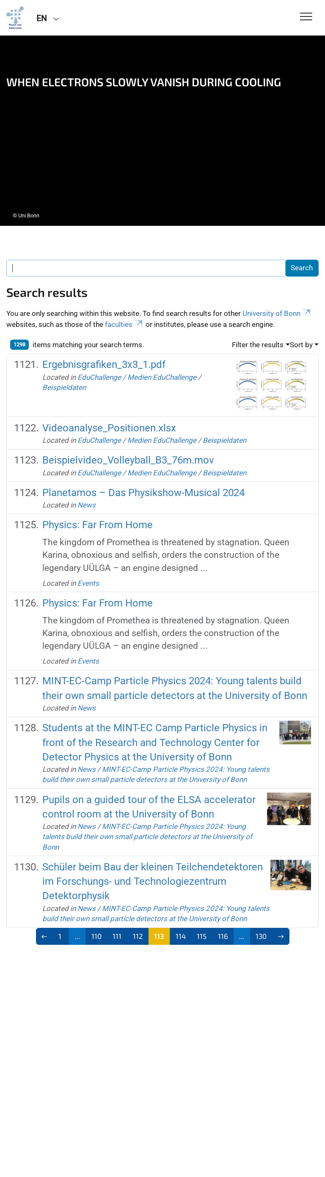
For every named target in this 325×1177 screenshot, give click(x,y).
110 (96, 936)
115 (202, 936)
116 (223, 936)
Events (88, 583)
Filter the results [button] (258, 344)
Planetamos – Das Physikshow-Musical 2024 (143, 493)
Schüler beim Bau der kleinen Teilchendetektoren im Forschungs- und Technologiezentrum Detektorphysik (152, 881)
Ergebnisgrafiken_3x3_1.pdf (103, 364)
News (86, 505)
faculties (124, 324)
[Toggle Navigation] (306, 17)
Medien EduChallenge (161, 377)
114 (181, 936)
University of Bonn (277, 313)
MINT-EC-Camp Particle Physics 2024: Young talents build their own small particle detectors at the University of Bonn (147, 836)
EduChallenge (99, 377)
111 (117, 936)
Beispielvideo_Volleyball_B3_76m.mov (128, 460)
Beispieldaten (64, 387)
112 (138, 936)
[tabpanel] (162, 131)
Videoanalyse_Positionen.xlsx (109, 428)
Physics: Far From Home (97, 525)
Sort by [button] (301, 344)
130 (261, 936)
